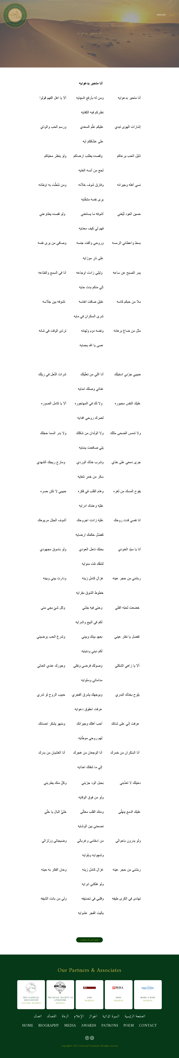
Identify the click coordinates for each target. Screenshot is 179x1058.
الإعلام (79, 1016)
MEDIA (70, 1025)
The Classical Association (31, 991)
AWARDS (88, 1025)
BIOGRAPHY (48, 1025)
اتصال (38, 1016)
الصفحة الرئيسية (135, 1016)
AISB (89, 990)
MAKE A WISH (148, 990)
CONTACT (148, 1025)
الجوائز (93, 1016)
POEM (128, 1025)
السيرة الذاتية (110, 1016)
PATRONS (109, 1025)
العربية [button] (172, 15)
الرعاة (65, 1016)
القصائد (52, 1016)
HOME (27, 1025)
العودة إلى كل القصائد (89, 940)
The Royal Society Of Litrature (60, 991)
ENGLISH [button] (161, 15)
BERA (118, 990)
